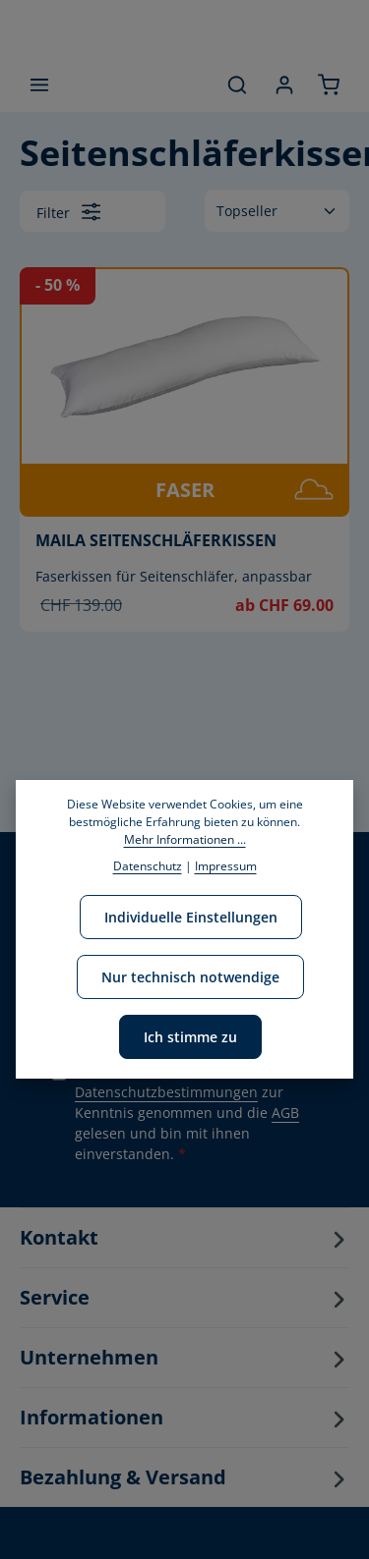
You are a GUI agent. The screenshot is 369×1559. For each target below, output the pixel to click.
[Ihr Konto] (284, 84)
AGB (285, 1112)
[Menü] (39, 84)
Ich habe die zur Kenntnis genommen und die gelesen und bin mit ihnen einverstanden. (187, 1112)
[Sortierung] (277, 211)
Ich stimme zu (190, 1037)
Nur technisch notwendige (190, 977)
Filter (68, 211)
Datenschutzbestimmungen (166, 1092)
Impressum (226, 866)
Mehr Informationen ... (185, 839)
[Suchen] (237, 84)
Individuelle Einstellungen (190, 917)
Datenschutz (147, 866)
